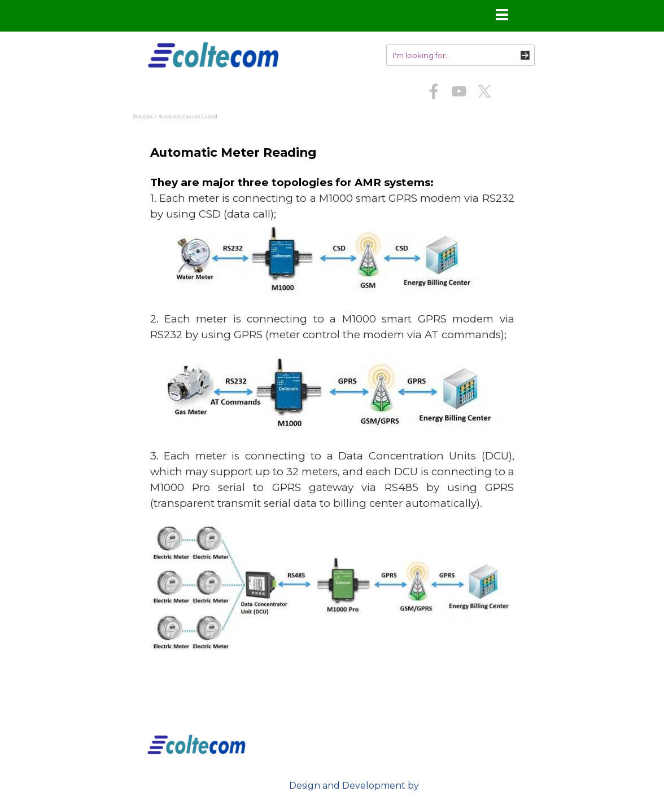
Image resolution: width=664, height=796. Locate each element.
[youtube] (459, 91)
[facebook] (433, 91)
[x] (484, 91)
